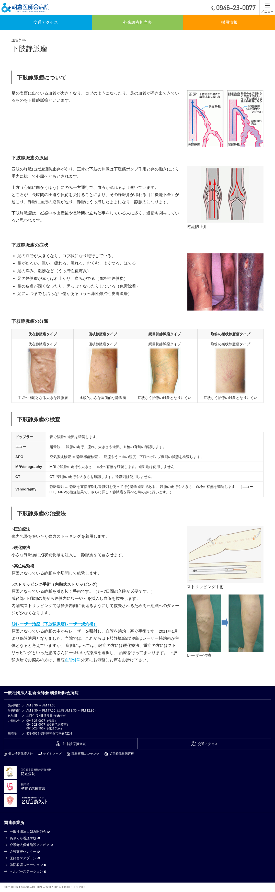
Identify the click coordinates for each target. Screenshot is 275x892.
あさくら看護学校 (23, 839)
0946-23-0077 (35, 721)
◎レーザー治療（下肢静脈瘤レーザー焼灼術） (54, 624)
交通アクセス (45, 22)
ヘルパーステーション (26, 872)
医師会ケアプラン (23, 859)
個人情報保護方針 (20, 754)
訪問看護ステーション (26, 865)
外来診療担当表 (137, 22)
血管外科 (73, 660)
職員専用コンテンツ (85, 754)
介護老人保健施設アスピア (30, 845)
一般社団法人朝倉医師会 (28, 832)
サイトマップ (52, 754)
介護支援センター (23, 852)
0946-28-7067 (35, 729)
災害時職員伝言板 (121, 754)
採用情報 (229, 22)
